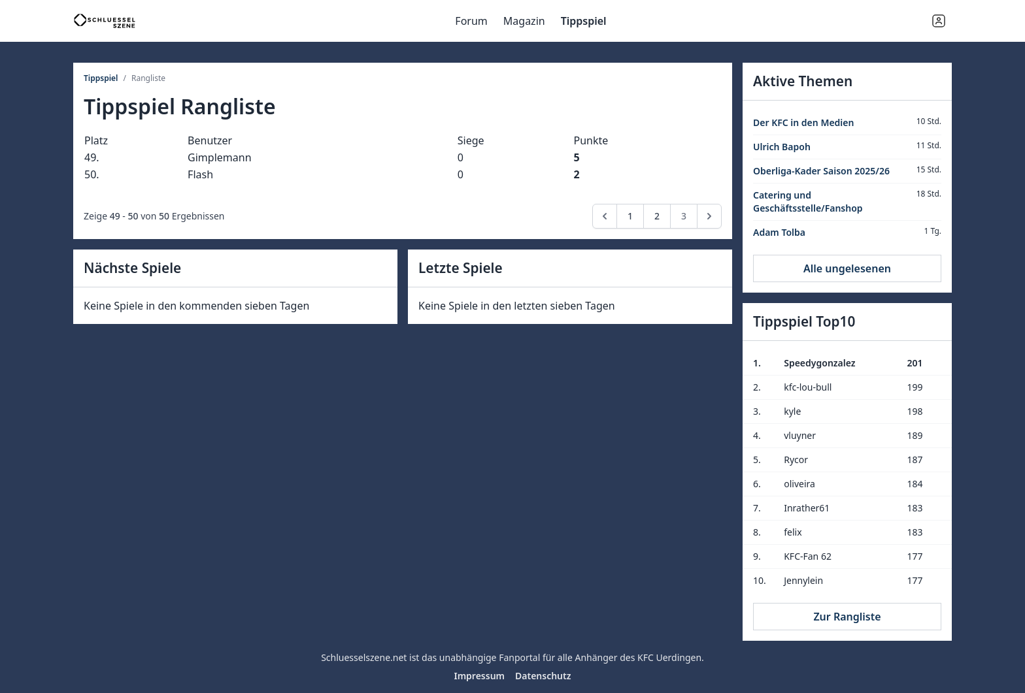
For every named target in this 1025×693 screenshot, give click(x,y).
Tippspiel (584, 21)
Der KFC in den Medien (803, 122)
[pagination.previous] (604, 216)
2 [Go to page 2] (657, 216)
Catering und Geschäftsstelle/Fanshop (808, 201)
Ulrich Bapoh (782, 146)
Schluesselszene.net (364, 657)
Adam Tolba (779, 232)
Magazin (524, 21)
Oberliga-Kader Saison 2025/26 (821, 171)
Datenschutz (543, 675)
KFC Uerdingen (669, 657)
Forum (471, 21)
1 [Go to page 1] (630, 216)
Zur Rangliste (847, 616)
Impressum (479, 675)
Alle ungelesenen (847, 268)
